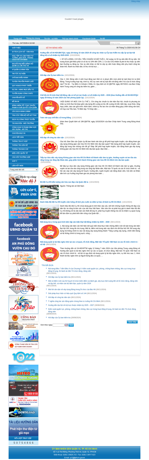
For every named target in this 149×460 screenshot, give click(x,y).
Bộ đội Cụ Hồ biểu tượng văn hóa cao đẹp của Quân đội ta (64, 182)
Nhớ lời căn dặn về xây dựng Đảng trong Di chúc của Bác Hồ (72, 289)
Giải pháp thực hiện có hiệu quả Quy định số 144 (67, 293)
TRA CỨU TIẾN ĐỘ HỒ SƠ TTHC (24, 115)
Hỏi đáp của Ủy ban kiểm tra (52, 75)
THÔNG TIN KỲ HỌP (20, 141)
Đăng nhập (136, 1)
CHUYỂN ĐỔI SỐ (18, 97)
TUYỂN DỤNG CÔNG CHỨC (22, 93)
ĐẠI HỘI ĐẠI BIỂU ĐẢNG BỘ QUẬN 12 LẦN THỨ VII (22, 64)
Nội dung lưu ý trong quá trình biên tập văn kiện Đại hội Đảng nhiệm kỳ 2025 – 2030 (75, 222)
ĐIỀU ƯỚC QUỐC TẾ (20, 153)
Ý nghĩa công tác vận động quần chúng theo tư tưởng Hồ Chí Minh (74, 301)
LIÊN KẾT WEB (17, 165)
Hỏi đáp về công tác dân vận (52, 138)
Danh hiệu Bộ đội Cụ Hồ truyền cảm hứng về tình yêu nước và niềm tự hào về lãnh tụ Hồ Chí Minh (81, 202)
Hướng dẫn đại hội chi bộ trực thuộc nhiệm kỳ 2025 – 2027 (71, 305)
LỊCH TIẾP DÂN (18, 137)
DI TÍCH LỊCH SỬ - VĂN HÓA (23, 52)
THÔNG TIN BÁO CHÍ (20, 149)
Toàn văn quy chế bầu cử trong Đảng (55, 118)
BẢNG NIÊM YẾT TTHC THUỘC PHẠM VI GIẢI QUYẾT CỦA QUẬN (24, 106)
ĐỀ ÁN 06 (15, 101)
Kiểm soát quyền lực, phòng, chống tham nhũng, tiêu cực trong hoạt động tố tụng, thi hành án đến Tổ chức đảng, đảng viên (92, 310)
